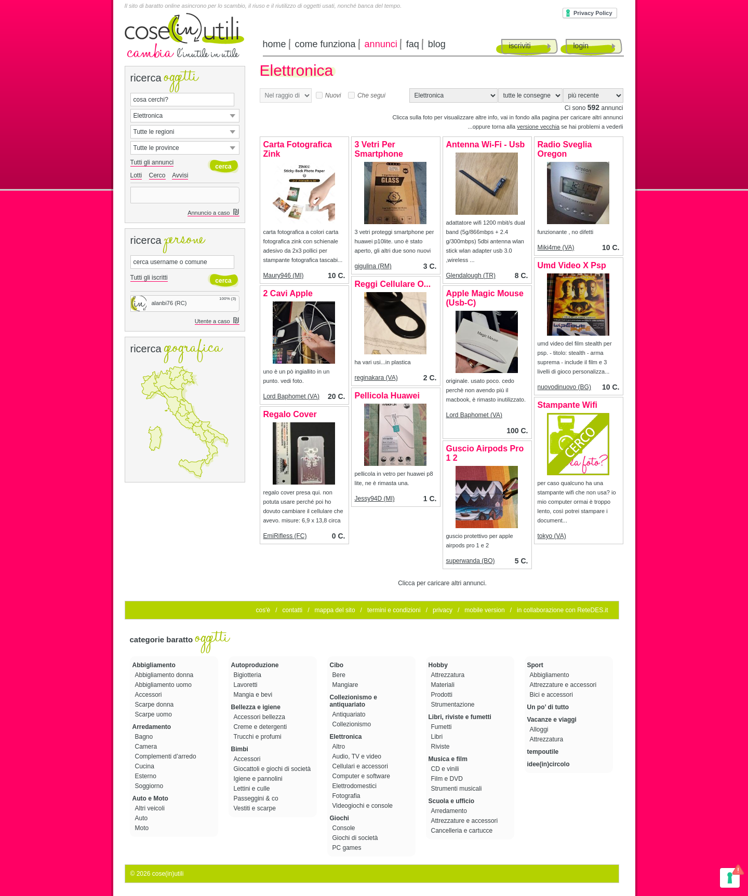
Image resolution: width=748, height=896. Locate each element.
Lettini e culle (253, 788)
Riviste (441, 746)
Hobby (438, 665)
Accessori (149, 694)
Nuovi (328, 95)
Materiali (444, 684)
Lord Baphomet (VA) (291, 396)
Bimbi (239, 749)
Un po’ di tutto (548, 707)
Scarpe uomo (154, 714)
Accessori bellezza (260, 717)
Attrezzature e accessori (465, 820)
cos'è (263, 610)
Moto (143, 828)
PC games (347, 847)
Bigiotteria (248, 675)
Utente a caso (217, 321)
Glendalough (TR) (471, 275)
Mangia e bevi (254, 694)
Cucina (145, 766)
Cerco (157, 175)
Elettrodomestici (355, 786)
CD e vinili (446, 769)
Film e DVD (448, 778)
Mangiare (346, 684)
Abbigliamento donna (165, 675)
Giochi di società (356, 838)
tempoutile (543, 751)
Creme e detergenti (261, 726)
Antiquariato (349, 714)
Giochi (339, 818)
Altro (339, 746)
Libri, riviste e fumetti (460, 717)
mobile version (484, 610)
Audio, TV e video (357, 756)
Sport (535, 665)
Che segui (366, 95)
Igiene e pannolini (259, 778)
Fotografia (347, 795)
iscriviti (520, 46)
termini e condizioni (394, 610)
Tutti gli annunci (152, 162)
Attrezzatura (448, 675)
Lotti (136, 175)
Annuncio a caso (213, 213)
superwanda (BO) (470, 560)
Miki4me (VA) (556, 247)
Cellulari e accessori (361, 766)
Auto (142, 818)
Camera (147, 746)
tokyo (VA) (552, 536)
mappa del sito (335, 610)
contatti (292, 610)
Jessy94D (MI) (375, 498)
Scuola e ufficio (452, 801)
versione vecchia (538, 126)
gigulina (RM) (373, 266)
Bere (340, 675)
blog (437, 44)
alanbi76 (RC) (159, 303)
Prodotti (443, 694)
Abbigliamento (154, 665)
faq (412, 44)
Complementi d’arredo (166, 756)
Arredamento (151, 726)
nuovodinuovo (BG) (564, 387)
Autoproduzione (255, 665)
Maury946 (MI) (283, 275)
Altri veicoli (151, 808)
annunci (381, 44)
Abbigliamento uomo (164, 684)
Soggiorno (150, 786)
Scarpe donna (155, 704)
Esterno (146, 776)
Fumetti (442, 726)
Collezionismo (352, 724)
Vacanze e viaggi (552, 719)
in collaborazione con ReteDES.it (562, 610)
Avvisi (180, 175)
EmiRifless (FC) (285, 536)
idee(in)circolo (548, 764)
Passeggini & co (257, 798)
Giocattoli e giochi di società (273, 769)
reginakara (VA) (376, 377)
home (274, 44)
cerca (223, 166)
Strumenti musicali (457, 788)
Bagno (145, 736)
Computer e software (362, 776)
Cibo (337, 665)
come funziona (325, 44)
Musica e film (448, 759)
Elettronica (346, 736)
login (581, 46)
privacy (442, 610)
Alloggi (540, 729)
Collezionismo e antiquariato (353, 701)
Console (344, 828)
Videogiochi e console (363, 805)
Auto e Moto (150, 798)
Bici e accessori (552, 694)
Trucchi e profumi (259, 736)
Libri (438, 736)
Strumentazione (453, 704)
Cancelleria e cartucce (463, 830)
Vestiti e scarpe (256, 808)
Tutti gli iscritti (149, 277)
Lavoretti (246, 684)
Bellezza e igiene (255, 707)
